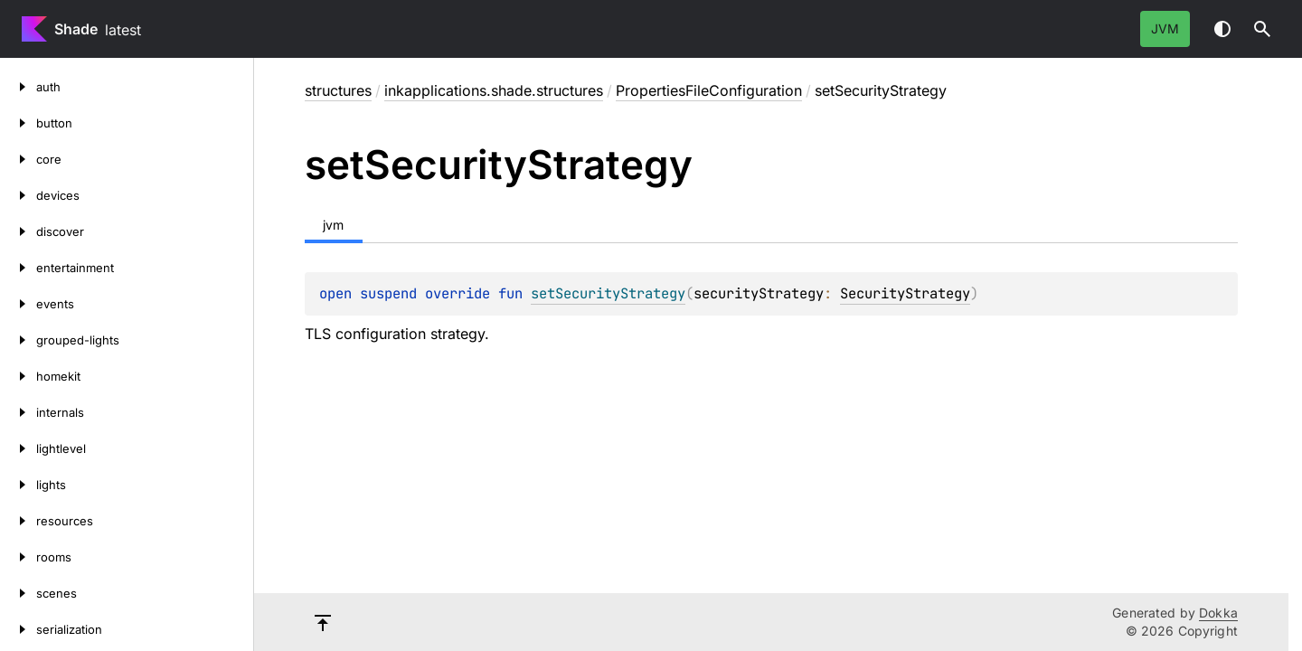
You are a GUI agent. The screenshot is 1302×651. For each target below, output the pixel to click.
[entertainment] (18, 268)
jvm (1165, 28)
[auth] (18, 87)
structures (338, 90)
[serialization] (18, 629)
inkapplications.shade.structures (493, 90)
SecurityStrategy (905, 293)
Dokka (1218, 612)
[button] (1262, 29)
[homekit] (18, 376)
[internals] (18, 412)
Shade (76, 29)
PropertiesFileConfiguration (709, 90)
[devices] (18, 195)
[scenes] (18, 593)
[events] (18, 304)
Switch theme (1222, 29)
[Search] (1262, 29)
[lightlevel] (18, 448)
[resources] (18, 521)
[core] (18, 159)
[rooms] (18, 557)
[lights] (18, 485)
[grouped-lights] (18, 340)
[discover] (18, 231)
